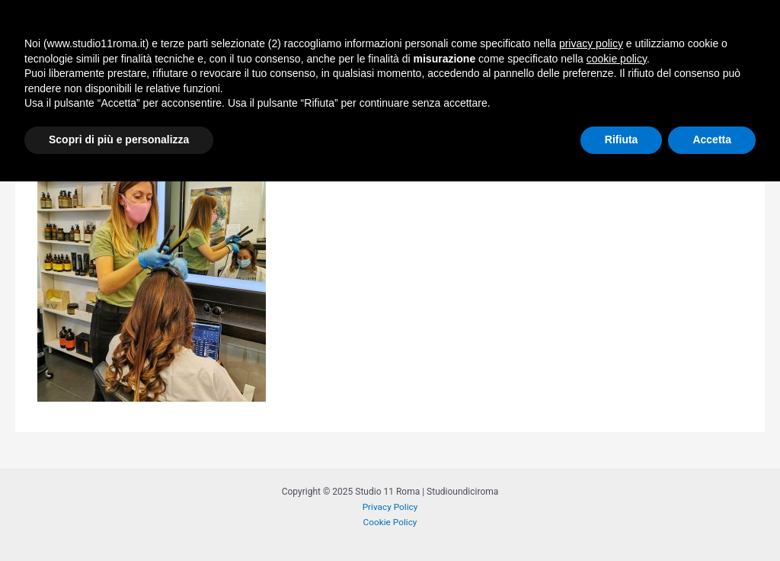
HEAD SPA (533, 27)
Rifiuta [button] (621, 519)
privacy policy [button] (591, 423)
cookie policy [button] (617, 438)
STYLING (454, 26)
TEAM (656, 26)
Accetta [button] (711, 519)
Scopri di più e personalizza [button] (119, 519)
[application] (476, 26)
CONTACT (727, 27)
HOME (293, 27)
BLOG (597, 27)
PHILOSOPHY (366, 27)
